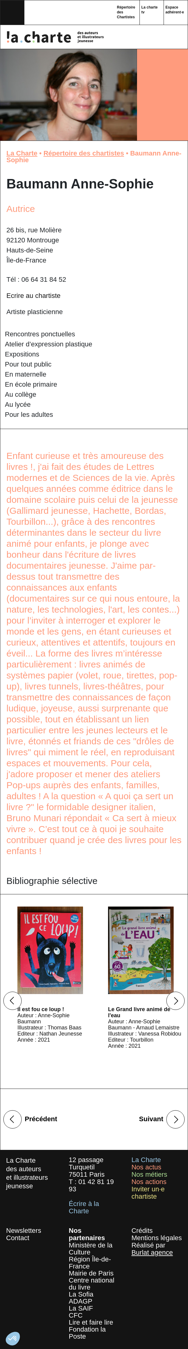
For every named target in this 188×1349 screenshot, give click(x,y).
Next (175, 1001)
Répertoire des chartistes (83, 153)
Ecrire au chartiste (33, 295)
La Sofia (81, 1294)
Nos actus (146, 1167)
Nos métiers (149, 1174)
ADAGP (80, 1301)
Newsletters (23, 1230)
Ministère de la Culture (90, 1248)
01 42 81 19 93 (91, 1185)
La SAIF (81, 1308)
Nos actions (149, 1182)
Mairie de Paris (91, 1273)
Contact (17, 1238)
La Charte (21, 153)
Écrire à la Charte (84, 1207)
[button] (12, 1338)
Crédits (142, 1230)
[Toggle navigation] (12, 12)
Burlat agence (152, 1252)
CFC (75, 1315)
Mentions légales (157, 1238)
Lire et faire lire (91, 1322)
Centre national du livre (91, 1283)
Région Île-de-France (90, 1262)
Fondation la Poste (87, 1333)
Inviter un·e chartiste (148, 1192)
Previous (12, 1001)
